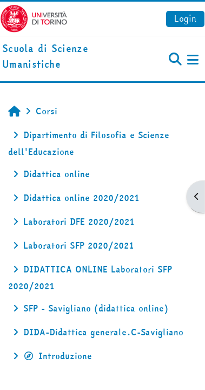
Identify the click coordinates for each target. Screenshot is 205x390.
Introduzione (57, 355)
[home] (68, 57)
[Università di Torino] (34, 17)
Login (185, 18)
